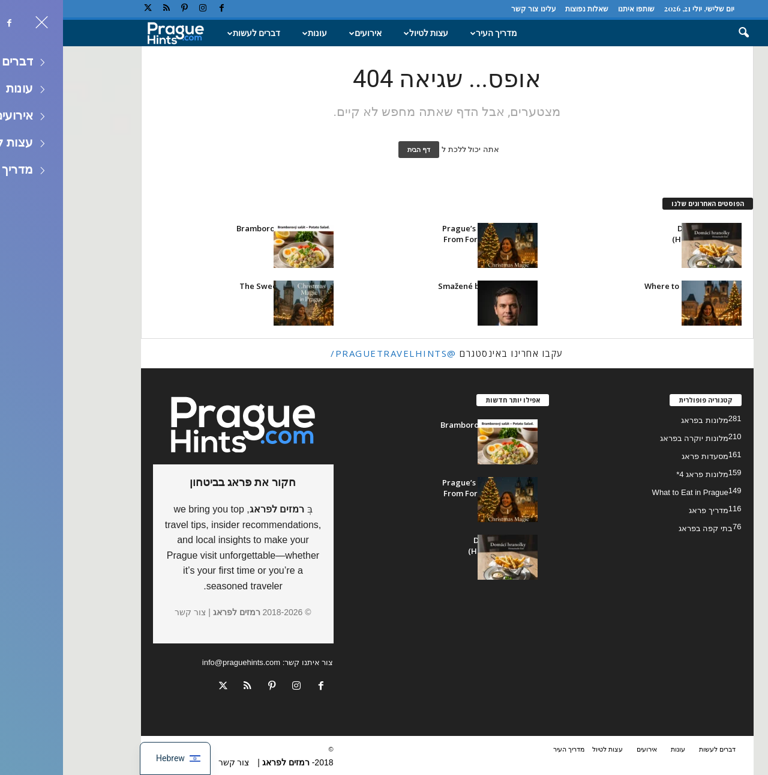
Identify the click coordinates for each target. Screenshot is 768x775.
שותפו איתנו (573, 8)
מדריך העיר (429, 33)
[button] (672, 33)
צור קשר (461, 8)
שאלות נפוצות (523, 8)
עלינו (485, 8)
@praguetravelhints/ (331, 353)
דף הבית (355, 149)
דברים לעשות (189, 33)
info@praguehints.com (178, 662)
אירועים (301, 33)
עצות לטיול (361, 33)
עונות (250, 33)
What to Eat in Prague (627, 492)
